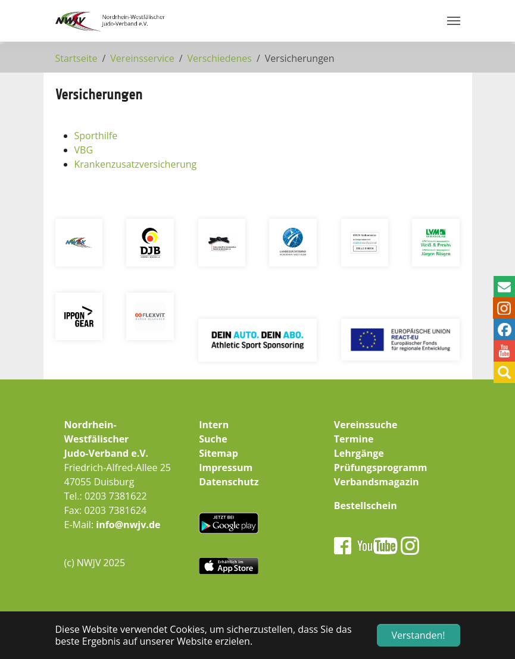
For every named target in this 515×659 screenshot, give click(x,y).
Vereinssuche (366, 424)
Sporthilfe (96, 135)
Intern (214, 424)
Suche (213, 438)
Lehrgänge (359, 453)
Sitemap (218, 453)
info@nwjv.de (128, 524)
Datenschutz (228, 481)
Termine (354, 438)
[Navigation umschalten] (453, 21)
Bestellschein (365, 505)
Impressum (225, 467)
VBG (83, 149)
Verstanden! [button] (418, 635)
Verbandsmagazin (376, 481)
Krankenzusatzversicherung (135, 164)
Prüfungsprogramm (380, 467)
